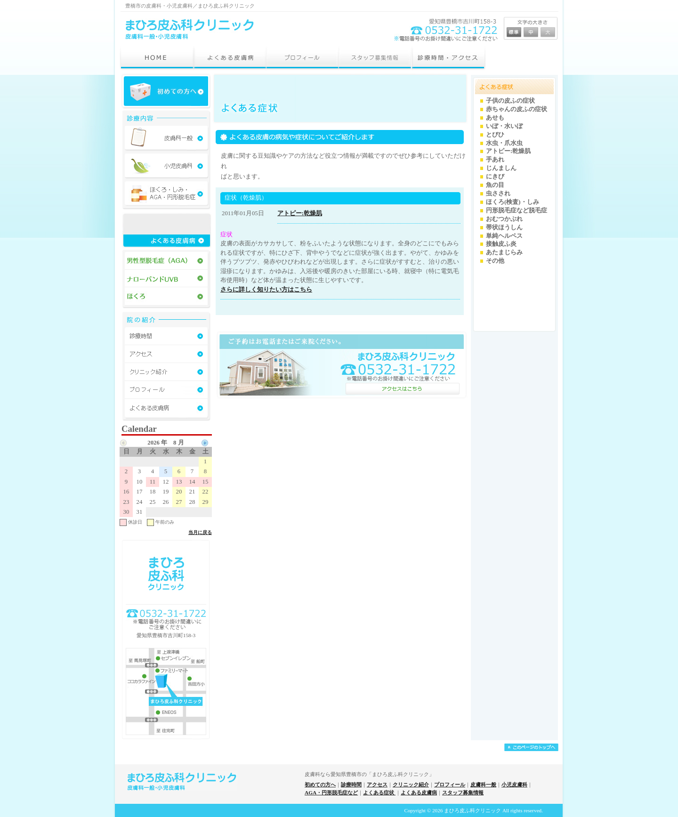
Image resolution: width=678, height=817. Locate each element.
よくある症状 (379, 792)
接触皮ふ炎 (501, 244)
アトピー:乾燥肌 (299, 213)
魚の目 (495, 185)
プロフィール (449, 784)
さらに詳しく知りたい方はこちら (266, 289)
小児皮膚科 (514, 784)
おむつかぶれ (504, 219)
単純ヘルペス (504, 236)
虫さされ (498, 193)
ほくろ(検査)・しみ (512, 202)
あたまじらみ (504, 252)
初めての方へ (320, 784)
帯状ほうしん (504, 227)
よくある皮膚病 (419, 792)
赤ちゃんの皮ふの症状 (516, 109)
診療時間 (351, 784)
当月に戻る (200, 532)
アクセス (377, 784)
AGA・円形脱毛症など (331, 792)
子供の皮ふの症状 (510, 100)
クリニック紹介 (411, 784)
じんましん (501, 168)
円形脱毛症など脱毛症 (516, 210)
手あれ (495, 159)
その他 (495, 261)
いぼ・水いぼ (504, 126)
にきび (495, 176)
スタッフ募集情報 (463, 792)
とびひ (495, 134)
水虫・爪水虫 (504, 143)
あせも (495, 117)
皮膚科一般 (483, 784)
